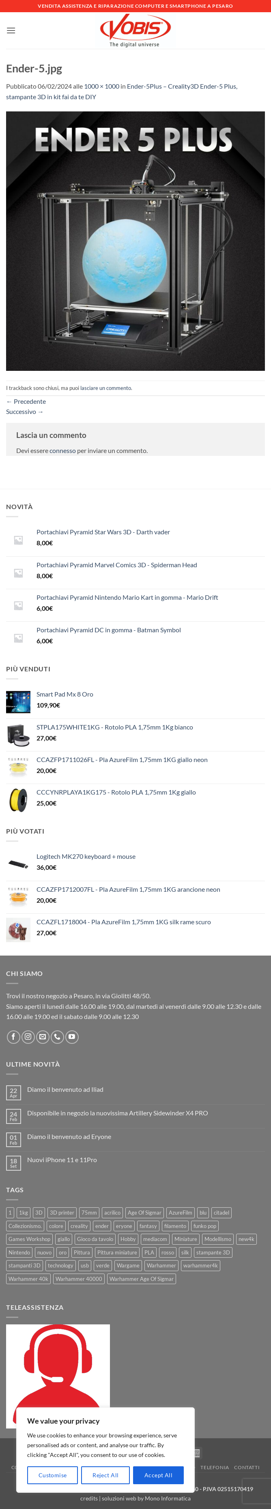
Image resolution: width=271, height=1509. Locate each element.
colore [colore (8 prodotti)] (56, 1226)
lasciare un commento (105, 388)
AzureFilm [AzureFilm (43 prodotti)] (180, 1212)
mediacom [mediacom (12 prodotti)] (155, 1239)
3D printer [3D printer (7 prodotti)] (62, 1212)
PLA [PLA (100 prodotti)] (149, 1252)
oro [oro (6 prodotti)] (63, 1252)
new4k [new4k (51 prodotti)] (246, 1239)
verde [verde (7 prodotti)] (103, 1265)
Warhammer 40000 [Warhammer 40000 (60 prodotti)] (79, 1279)
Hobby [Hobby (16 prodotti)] (128, 1239)
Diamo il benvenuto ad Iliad (65, 1089)
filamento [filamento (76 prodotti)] (175, 1226)
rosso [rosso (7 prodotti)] (167, 1252)
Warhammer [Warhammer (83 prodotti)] (161, 1265)
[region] (105, 1450)
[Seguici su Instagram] (28, 1037)
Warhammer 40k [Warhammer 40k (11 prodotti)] (28, 1279)
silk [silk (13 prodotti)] (185, 1252)
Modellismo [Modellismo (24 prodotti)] (217, 1239)
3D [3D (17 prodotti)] (39, 1212)
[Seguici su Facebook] (13, 1037)
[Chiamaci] (57, 1037)
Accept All (158, 1475)
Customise (53, 1475)
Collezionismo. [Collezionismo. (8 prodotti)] (25, 1226)
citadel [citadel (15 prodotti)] (221, 1212)
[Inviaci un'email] (42, 1037)
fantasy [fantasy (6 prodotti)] (148, 1226)
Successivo (25, 411)
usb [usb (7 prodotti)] (85, 1265)
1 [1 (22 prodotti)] (10, 1212)
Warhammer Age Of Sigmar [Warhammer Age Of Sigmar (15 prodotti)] (142, 1279)
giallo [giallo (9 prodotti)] (64, 1239)
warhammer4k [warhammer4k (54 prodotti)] (200, 1265)
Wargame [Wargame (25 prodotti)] (128, 1265)
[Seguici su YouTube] (72, 1037)
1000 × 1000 (101, 86)
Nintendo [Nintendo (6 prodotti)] (19, 1252)
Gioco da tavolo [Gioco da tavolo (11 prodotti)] (95, 1239)
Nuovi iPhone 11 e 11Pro (62, 1159)
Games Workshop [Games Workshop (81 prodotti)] (29, 1239)
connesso (62, 450)
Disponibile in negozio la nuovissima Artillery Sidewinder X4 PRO (117, 1113)
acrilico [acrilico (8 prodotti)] (112, 1212)
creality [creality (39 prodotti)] (79, 1226)
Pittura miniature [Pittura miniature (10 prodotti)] (117, 1252)
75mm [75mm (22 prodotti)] (89, 1212)
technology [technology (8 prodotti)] (60, 1265)
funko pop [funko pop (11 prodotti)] (205, 1226)
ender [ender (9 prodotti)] (102, 1226)
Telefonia (214, 1467)
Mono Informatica (168, 1498)
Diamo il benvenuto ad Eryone (69, 1136)
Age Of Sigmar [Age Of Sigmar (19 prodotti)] (144, 1212)
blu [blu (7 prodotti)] (203, 1212)
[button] (11, 30)
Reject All (105, 1475)
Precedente (26, 401)
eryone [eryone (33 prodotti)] (124, 1226)
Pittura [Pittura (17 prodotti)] (82, 1252)
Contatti (247, 1467)
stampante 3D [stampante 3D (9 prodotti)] (213, 1252)
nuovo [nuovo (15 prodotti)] (44, 1252)
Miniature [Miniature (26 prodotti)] (185, 1239)
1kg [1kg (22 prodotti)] (23, 1212)
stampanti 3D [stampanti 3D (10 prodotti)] (25, 1265)
